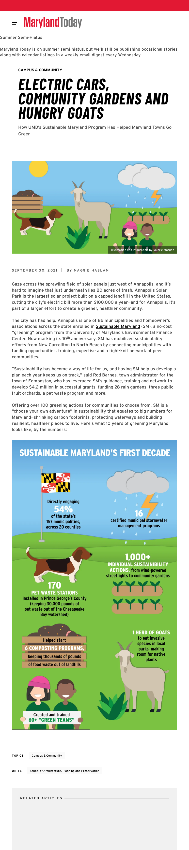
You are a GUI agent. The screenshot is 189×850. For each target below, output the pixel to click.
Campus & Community (47, 755)
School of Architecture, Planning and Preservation (64, 771)
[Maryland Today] (53, 23)
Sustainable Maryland (118, 326)
